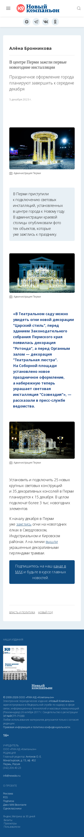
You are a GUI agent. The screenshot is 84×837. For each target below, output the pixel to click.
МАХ (12, 804)
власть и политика (22, 612)
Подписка (8, 801)
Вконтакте (20, 804)
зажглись (24, 524)
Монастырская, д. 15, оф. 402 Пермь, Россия (19, 762)
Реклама (8, 793)
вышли (52, 541)
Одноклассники (12, 808)
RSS (5, 797)
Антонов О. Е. (34, 756)
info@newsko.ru (11, 775)
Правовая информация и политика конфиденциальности (36, 727)
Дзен (6, 804)
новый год (45, 612)
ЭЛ (13, 716)
